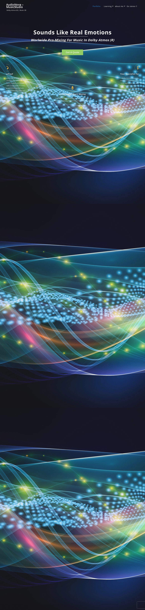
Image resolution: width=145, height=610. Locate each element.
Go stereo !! (132, 6)
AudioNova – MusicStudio (14, 6)
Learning (108, 6)
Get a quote (72, 52)
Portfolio (96, 6)
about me (119, 6)
